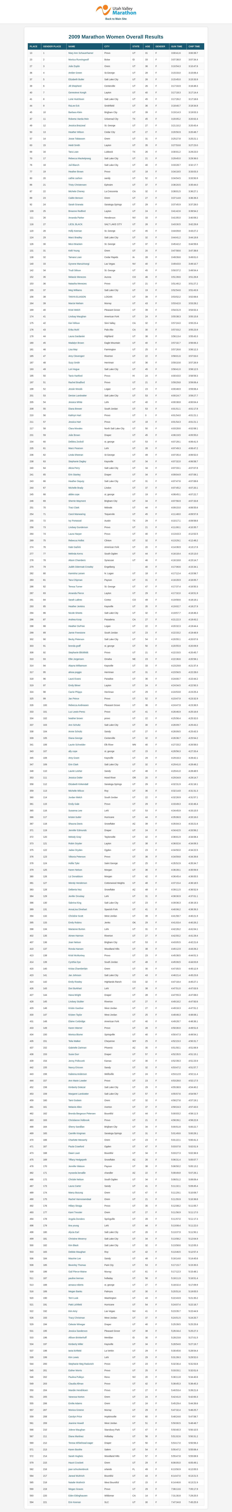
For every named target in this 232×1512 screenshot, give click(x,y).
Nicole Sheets (75, 613)
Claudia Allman (75, 1383)
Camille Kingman (76, 1133)
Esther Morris (75, 1370)
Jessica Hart (74, 422)
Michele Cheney (76, 191)
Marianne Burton (76, 929)
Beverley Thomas (77, 1265)
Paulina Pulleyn (76, 1377)
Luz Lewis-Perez (76, 711)
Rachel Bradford (76, 382)
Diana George (75, 738)
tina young (73, 1225)
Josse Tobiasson (76, 138)
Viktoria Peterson (76, 856)
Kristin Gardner (76, 1008)
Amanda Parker (76, 217)
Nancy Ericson (75, 1067)
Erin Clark (73, 764)
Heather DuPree (76, 626)
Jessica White (75, 402)
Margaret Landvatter (78, 1094)
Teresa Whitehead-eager (80, 1443)
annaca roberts (75, 1285)
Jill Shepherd (74, 86)
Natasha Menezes (77, 283)
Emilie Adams (75, 1403)
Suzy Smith (74, 362)
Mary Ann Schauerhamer (80, 53)
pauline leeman (76, 1278)
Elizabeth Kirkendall (78, 784)
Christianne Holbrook (78, 1120)
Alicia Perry (74, 468)
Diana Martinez (76, 1436)
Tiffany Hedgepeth (77, 1159)
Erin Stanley (74, 474)
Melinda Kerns (75, 553)
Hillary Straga (75, 1205)
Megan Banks (75, 1291)
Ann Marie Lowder (77, 1080)
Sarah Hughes (75, 1456)
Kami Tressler (75, 1212)
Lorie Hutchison (76, 99)
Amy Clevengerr (76, 356)
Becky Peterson (76, 639)
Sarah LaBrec (75, 599)
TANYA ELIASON (77, 296)
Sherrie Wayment (77, 501)
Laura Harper (75, 534)
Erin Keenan (74, 1502)
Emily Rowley (75, 982)
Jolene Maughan (76, 1429)
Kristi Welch (74, 310)
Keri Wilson (74, 323)
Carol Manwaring (76, 514)
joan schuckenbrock (78, 1469)
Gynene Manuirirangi (78, 264)
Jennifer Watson (76, 1166)
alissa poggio (75, 672)
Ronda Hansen (75, 949)
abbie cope (74, 494)
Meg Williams (75, 290)
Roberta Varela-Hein (78, 119)
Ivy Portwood (74, 520)
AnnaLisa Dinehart (77, 909)
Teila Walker (74, 1041)
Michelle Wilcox (76, 790)
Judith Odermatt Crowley (80, 567)
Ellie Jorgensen (76, 659)
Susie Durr (73, 1054)
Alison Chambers (77, 560)
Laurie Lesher (75, 771)
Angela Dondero (76, 1219)
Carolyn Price (75, 1416)
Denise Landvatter (77, 395)
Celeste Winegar (76, 1324)
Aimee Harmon (75, 935)
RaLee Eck (73, 105)
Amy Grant (73, 758)
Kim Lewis (73, 1357)
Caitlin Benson (75, 198)
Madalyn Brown (76, 343)
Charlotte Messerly (77, 1140)
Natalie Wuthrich (76, 1482)
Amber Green (75, 72)
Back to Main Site (116, 19)
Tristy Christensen (77, 184)
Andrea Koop (75, 619)
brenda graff (74, 646)
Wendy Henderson (77, 883)
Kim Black (73, 1245)
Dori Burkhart (75, 988)
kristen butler (74, 817)
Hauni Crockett (75, 1462)
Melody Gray (74, 837)
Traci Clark (73, 507)
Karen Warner (75, 1028)
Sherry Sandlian (76, 1126)
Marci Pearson (75, 448)
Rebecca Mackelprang (79, 158)
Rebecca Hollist (76, 540)
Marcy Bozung (75, 1192)
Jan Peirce (73, 698)
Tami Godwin (74, 1100)
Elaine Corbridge (76, 1021)
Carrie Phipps (75, 692)
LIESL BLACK (75, 224)
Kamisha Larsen (76, 573)
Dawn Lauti (74, 1153)
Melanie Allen (75, 1107)
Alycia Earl (73, 1232)
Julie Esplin (74, 66)
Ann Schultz (74, 725)
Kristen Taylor (75, 1014)
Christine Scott (75, 916)
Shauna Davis (75, 823)
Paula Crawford (76, 1146)
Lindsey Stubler (76, 1001)
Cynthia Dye (74, 962)
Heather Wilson (76, 132)
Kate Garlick (74, 547)
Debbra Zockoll (76, 441)
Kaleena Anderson (77, 1074)
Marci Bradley (75, 237)
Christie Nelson (76, 1179)
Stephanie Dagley (77, 461)
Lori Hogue (74, 369)
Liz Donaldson (75, 876)
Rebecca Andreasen (78, 705)
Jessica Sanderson (77, 1331)
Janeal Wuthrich (76, 1476)
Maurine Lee (74, 1258)
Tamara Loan (75, 257)
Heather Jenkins (76, 606)
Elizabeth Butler (76, 79)
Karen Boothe (75, 1449)
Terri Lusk (73, 1298)
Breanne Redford (77, 211)
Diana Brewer (75, 408)
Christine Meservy (77, 1238)
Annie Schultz (75, 731)
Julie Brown (74, 435)
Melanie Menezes (77, 277)
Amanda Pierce (76, 593)
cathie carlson (75, 178)
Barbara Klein (75, 112)
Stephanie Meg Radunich (81, 1364)
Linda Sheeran (75, 455)
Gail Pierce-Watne (77, 1271)
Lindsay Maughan (77, 316)
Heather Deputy (76, 481)
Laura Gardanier (76, 336)
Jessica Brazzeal (76, 125)
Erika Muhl (73, 329)
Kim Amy (72, 1311)
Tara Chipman (75, 580)
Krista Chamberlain (78, 968)
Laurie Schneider (76, 744)
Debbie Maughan (77, 1252)
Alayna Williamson (77, 665)
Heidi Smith (74, 145)
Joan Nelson (74, 942)
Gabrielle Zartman (77, 1047)
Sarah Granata (75, 204)
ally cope (72, 751)
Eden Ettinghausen (77, 1495)
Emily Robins (75, 922)
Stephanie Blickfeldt (78, 652)
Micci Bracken (75, 244)
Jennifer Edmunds (77, 830)
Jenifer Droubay (76, 896)
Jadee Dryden (75, 850)
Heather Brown (75, 171)
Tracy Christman (76, 1317)
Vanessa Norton (76, 1397)
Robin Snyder (75, 843)
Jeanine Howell (76, 1423)
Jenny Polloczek (76, 1061)
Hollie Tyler (74, 863)
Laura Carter (74, 1186)
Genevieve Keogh (77, 92)
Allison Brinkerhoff (77, 1337)
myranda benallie (77, 1173)
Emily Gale (73, 804)
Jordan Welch (75, 797)
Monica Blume (75, 1034)
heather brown (75, 718)
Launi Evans (74, 679)
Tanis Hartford (75, 376)
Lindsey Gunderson (78, 527)
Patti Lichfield (75, 1304)
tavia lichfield (74, 1350)
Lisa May (72, 349)
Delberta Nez (75, 889)
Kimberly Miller (75, 1344)
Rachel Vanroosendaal (79, 1199)
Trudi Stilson (74, 270)
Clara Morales (75, 428)
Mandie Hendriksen (78, 1390)
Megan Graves (75, 1489)
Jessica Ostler (75, 777)
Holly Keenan (75, 231)
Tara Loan (73, 152)
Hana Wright (74, 995)
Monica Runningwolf (78, 59)
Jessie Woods (75, 389)
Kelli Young (74, 250)
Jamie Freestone (76, 632)
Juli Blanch (73, 165)
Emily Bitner (74, 685)
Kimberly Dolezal (76, 1087)
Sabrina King (74, 902)
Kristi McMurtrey (76, 955)
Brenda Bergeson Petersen (82, 1113)
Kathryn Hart (74, 415)
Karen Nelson (75, 870)
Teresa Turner (75, 586)
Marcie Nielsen (75, 303)
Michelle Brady (75, 487)
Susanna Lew (75, 810)
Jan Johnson (74, 975)
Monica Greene (76, 1410)
